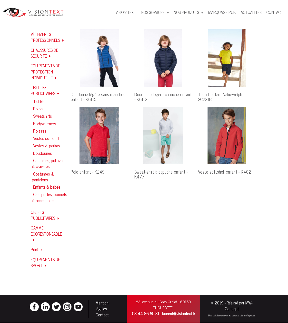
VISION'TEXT (126, 12)
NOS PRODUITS (187, 12)
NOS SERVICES (153, 12)
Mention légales (102, 305)
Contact (102, 314)
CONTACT (274, 12)
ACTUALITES (251, 12)
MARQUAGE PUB (222, 12)
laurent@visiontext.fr (178, 313)
